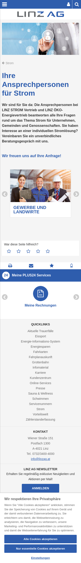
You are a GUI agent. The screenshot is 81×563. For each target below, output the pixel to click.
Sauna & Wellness (40, 393)
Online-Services (40, 383)
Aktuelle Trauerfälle (41, 331)
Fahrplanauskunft (40, 357)
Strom (40, 409)
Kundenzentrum (40, 378)
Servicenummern (40, 404)
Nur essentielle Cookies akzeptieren (40, 548)
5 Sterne (48, 251)
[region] (40, 528)
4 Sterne (38, 251)
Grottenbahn (40, 362)
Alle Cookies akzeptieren (40, 539)
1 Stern (9, 251)
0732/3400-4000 (43, 453)
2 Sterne (18, 251)
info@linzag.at (40, 459)
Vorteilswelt (40, 414)
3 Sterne (28, 251)
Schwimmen (40, 398)
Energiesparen (40, 346)
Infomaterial (40, 367)
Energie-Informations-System (40, 341)
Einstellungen (40, 558)
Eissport (40, 336)
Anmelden (40, 488)
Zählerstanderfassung (40, 419)
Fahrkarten (40, 352)
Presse (40, 388)
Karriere (40, 372)
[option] (40, 194)
